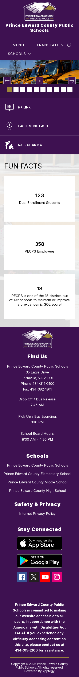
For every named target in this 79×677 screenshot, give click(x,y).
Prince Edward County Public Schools (37, 465)
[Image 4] (29, 89)
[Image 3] (22, 89)
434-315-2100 (43, 383)
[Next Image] (72, 80)
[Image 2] (16, 89)
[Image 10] (69, 89)
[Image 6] (43, 89)
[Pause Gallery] (39, 80)
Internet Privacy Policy (37, 513)
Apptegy (49, 671)
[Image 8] (56, 89)
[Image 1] (9, 89)
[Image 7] (49, 89)
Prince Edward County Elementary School (37, 474)
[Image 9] (63, 89)
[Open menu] (15, 45)
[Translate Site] (50, 45)
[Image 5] (36, 89)
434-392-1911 (41, 389)
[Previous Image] (7, 80)
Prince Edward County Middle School (37, 482)
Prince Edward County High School (37, 490)
